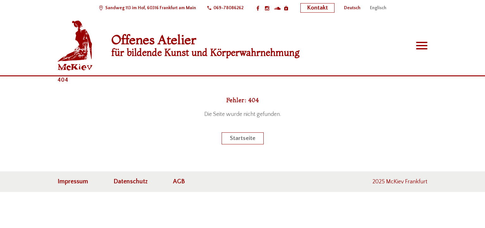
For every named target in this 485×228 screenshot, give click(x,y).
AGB (179, 181)
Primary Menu (421, 45)
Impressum (73, 181)
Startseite (242, 138)
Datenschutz (131, 181)
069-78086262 (228, 7)
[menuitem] (352, 8)
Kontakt (317, 7)
